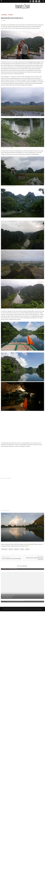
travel (10, 665)
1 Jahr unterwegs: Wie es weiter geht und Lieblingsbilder (9, 667)
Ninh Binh (16, 606)
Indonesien (9, 694)
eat (7, 665)
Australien (9, 739)
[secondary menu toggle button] (1, 0)
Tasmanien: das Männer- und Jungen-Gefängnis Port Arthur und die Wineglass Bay (13, 741)
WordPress (40, 749)
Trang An (22, 606)
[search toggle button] (43, 1)
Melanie (3, 20)
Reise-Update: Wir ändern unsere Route (7, 696)
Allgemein (4, 14)
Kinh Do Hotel (4, 606)
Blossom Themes (28, 749)
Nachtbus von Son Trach (34, 62)
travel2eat (22, 6)
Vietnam (10, 14)
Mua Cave (10, 606)
